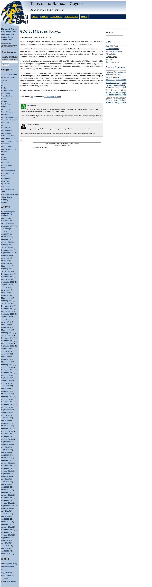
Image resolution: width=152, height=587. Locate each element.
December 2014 (7, 402)
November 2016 (7, 341)
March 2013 (5, 458)
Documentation (7, 566)
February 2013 (6, 460)
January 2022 (6, 242)
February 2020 (6, 245)
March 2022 (5, 237)
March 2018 (5, 298)
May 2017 (5, 325)
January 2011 (6, 527)
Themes (4, 579)
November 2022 (7, 221)
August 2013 (6, 444)
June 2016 (5, 354)
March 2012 (5, 490)
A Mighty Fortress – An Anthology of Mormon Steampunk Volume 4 (118, 85)
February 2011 (6, 524)
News (3, 157)
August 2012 (6, 476)
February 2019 (6, 269)
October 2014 (6, 407)
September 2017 (7, 314)
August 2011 (6, 508)
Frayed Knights (7, 112)
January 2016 (6, 367)
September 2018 (7, 282)
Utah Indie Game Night (10, 194)
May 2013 (5, 452)
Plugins (4, 569)
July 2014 (5, 415)
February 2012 (6, 492)
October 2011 (6, 503)
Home (35, 17)
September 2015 (7, 378)
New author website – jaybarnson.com (118, 73)
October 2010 (6, 535)
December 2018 (7, 274)
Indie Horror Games (8, 138)
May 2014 (5, 420)
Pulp (3, 168)
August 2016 (6, 349)
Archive (4, 80)
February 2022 (6, 239)
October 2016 (6, 343)
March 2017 (5, 330)
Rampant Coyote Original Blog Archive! (8, 213)
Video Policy (71, 17)
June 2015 (5, 386)
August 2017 (6, 317)
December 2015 (7, 370)
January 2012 (6, 495)
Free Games (6, 114)
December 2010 (7, 530)
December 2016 (7, 338)
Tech (3, 192)
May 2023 (5, 218)
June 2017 (5, 322)
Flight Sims (5, 109)
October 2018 (6, 279)
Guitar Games (6, 130)
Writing (4, 202)
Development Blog (9, 563)
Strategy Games (7, 37)
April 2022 (5, 234)
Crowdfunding (6, 96)
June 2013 (5, 450)
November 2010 (7, 532)
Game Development (9, 120)
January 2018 (6, 303)
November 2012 (7, 468)
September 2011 (7, 506)
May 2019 (5, 261)
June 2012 (5, 482)
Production (5, 162)
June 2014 (5, 418)
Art (2, 83)
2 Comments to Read (52, 97)
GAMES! (44, 17)
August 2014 (6, 412)
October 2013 (6, 439)
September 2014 (7, 410)
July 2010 (5, 543)
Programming (6, 165)
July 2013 (5, 447)
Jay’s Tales (56, 17)
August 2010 (6, 540)
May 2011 (5, 516)
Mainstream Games (8, 149)
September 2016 (7, 346)
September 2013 (7, 442)
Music (3, 154)
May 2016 (5, 357)
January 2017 (6, 335)
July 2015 (5, 383)
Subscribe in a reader (40, 147)
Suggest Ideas (6, 573)
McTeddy (30, 105)
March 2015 (5, 394)
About (84, 17)
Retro (3, 176)
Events (4, 107)
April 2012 (5, 487)
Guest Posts (6, 128)
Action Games (6, 40)
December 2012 (7, 466)
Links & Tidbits (6, 146)
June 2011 (5, 514)
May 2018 (5, 293)
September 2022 (7, 226)
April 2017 (5, 327)
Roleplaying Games (8, 32)
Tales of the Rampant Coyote (56, 3)
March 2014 (5, 426)
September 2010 (7, 538)
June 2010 (5, 546)
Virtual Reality (6, 197)
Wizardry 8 (5, 200)
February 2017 (6, 333)
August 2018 (6, 285)
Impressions (6, 133)
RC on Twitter (111, 54)
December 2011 (7, 498)
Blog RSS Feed (112, 46)
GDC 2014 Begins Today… (40, 31)
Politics (4, 160)
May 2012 (5, 484)
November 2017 (7, 309)
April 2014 (5, 423)
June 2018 (5, 290)
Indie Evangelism (7, 136)
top (21, 140)
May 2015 (5, 388)
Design (4, 101)
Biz (2, 85)
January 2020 (6, 247)
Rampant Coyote (112, 83)
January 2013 (6, 463)
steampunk (5, 186)
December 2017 (7, 306)
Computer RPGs (7, 93)
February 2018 (6, 301)
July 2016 (5, 351)
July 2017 (5, 319)
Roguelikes (5, 178)
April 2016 (5, 359)
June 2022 (5, 231)
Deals (3, 99)
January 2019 (6, 271)
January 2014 (6, 431)
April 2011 (5, 519)
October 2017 (6, 311)
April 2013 (5, 455)
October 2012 (6, 471)
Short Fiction (6, 181)
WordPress (65, 145)
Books (3, 88)
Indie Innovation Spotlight (11, 141)
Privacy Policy (74, 143)
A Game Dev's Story (9, 75)
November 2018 (7, 277)
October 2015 (6, 375)
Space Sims (6, 184)
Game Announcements (10, 117)
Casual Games (7, 91)
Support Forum (7, 576)
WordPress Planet (8, 582)
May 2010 (5, 548)
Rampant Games (7, 173)
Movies (4, 152)
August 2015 (6, 380)
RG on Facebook (112, 49)
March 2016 (5, 362)
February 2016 (6, 365)
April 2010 (5, 551)
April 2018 (5, 295)
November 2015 (7, 372)
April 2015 (5, 391)
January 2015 (6, 399)
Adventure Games (8, 34)
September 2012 (7, 474)
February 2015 (6, 396)
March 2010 (5, 554)
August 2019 (6, 255)
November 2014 (7, 404)
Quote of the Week (8, 170)
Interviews (5, 144)
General (4, 125)
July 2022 (5, 229)
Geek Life (5, 122)
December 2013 (7, 434)
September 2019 (7, 253)
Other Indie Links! (112, 62)
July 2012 (5, 479)
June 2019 (5, 258)
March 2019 (5, 266)
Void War (109, 59)
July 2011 (5, 511)
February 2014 (6, 428)
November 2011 (7, 500)
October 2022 (6, 223)
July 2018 (5, 287)
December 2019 (7, 250)
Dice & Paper (6, 104)
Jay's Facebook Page (114, 51)
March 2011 (5, 522)
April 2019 (5, 263)
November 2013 (7, 436)
